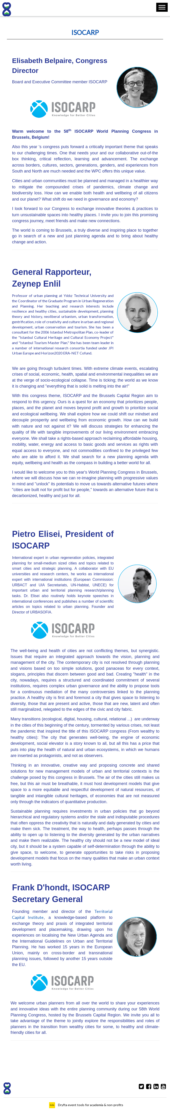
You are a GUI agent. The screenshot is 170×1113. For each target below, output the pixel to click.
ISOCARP (85, 32)
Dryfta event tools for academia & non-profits (90, 1105)
